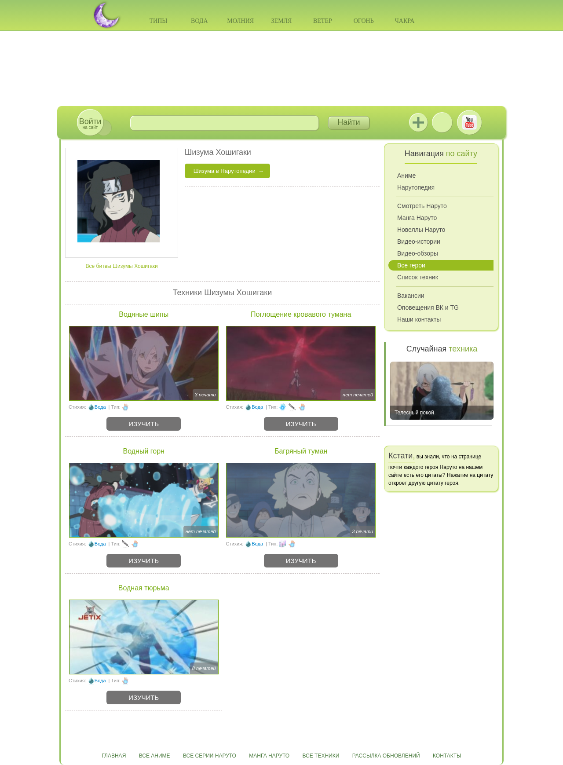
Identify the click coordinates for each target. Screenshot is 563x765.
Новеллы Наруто (421, 229)
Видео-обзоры (417, 253)
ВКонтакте (442, 122)
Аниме (406, 175)
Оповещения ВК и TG (428, 307)
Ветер (322, 21)
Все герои (411, 265)
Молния (240, 21)
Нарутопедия (416, 187)
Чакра (405, 21)
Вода (199, 21)
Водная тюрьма (143, 588)
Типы (158, 21)
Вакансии (410, 295)
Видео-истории (418, 241)
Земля (281, 21)
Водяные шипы (143, 314)
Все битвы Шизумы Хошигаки (122, 266)
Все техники (320, 756)
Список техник (417, 277)
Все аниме (154, 756)
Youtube (469, 122)
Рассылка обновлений (386, 756)
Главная (114, 756)
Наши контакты (419, 319)
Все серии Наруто (209, 756)
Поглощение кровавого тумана (301, 314)
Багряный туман (300, 451)
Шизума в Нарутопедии (225, 171)
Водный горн (144, 451)
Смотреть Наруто (422, 205)
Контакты (447, 756)
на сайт (90, 123)
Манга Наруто (417, 217)
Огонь (364, 21)
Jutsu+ (418, 122)
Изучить (143, 424)
